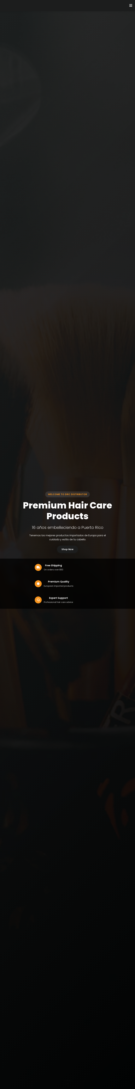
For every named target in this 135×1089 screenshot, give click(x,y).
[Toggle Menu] (130, 6)
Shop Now (67, 549)
